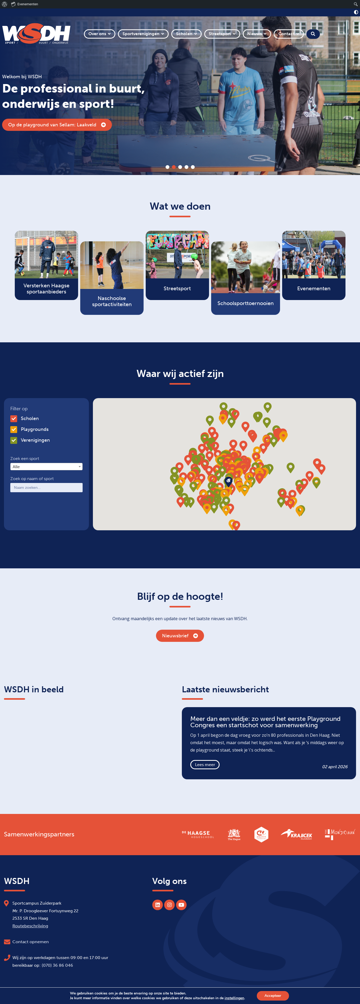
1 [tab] (167, 167)
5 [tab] (192, 167)
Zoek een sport (24, 459)
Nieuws (254, 33)
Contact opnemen (30, 941)
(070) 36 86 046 (57, 965)
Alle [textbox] (16, 466)
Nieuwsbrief (180, 636)
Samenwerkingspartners (39, 834)
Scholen (184, 33)
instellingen (234, 998)
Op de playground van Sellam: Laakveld (57, 125)
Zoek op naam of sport (32, 479)
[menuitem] (4, 4)
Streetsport (220, 33)
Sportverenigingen (140, 33)
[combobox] (46, 466)
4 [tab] (186, 167)
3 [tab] (180, 167)
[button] (244, 469)
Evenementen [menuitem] (24, 4)
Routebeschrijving (30, 925)
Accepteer (272, 995)
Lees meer (205, 764)
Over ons (97, 33)
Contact (286, 33)
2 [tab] (173, 167)
